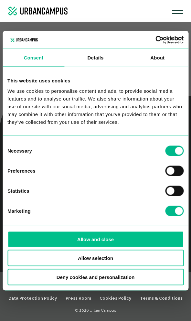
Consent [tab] (33, 57)
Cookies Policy (115, 298)
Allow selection (95, 258)
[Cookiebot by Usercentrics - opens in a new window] (155, 40)
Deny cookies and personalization (96, 277)
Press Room (78, 298)
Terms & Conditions (161, 298)
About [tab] (157, 57)
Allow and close (95, 239)
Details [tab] (96, 57)
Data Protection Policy (32, 298)
